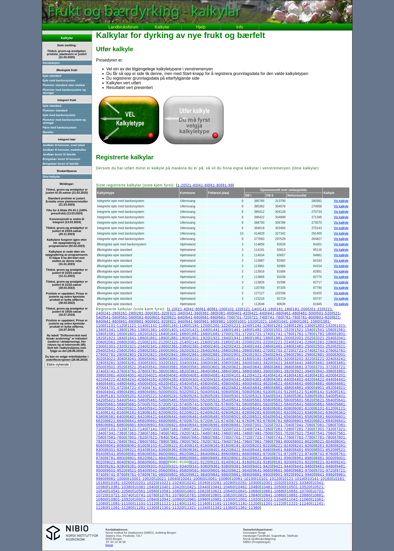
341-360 (193, 313)
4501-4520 (158, 383)
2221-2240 (283, 342)
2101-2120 (158, 342)
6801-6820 (304, 421)
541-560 (111, 317)
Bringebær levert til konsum (61, 159)
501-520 (324, 313)
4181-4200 (325, 375)
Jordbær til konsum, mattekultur (64, 149)
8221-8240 (283, 445)
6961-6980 (220, 425)
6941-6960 (200, 425)
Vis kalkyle (341, 201)
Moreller (48, 132)
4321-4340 (220, 379)
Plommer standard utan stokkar (64, 85)
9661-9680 (283, 470)
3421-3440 (283, 363)
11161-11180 (222, 503)
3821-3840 (200, 371)
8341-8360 (158, 450)
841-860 (111, 321)
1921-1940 (220, 338)
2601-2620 (179, 350)
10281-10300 (248, 483)
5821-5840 (283, 404)
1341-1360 (116, 330)
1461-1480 (241, 330)
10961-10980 (197, 499)
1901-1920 (200, 338)
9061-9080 (158, 462)
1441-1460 (220, 330)
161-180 (283, 309)
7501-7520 (283, 433)
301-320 (160, 313)
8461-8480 (283, 450)
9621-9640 (241, 470)
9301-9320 (158, 466)
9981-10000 (117, 479)
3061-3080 (158, 359)
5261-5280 (200, 396)
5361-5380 (304, 396)
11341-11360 (222, 507)
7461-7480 (241, 433)
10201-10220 (146, 483)
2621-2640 (200, 350)
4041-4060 (179, 375)
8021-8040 (325, 441)
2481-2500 (304, 346)
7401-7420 (179, 433)
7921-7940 (220, 441)
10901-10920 (121, 499)
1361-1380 (137, 330)
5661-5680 (116, 404)
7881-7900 (179, 441)
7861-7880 (158, 441)
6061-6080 (283, 408)
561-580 (127, 317)
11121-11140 (171, 503)
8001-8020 (304, 441)
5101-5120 (283, 392)
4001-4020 (137, 375)
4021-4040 (158, 375)
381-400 (226, 313)
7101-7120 (116, 429)
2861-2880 (200, 354)
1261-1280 (283, 325)
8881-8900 (220, 458)
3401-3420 (262, 363)
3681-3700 (304, 367)
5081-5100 (262, 392)
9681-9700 (304, 470)
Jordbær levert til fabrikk (59, 154)
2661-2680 (241, 350)
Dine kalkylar (51, 176)
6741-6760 (241, 421)
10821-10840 (248, 495)
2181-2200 (241, 342)
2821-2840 (158, 354)
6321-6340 (304, 412)
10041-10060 (192, 479)
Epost (109, 545)
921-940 (176, 321)
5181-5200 (116, 396)
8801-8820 (137, 458)
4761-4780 (179, 388)
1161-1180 (179, 325)
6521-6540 (262, 416)
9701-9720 (325, 470)
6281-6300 (262, 412)
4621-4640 (283, 383)
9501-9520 (116, 470)
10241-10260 (197, 483)
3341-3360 (200, 363)
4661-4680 (325, 383)
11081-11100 (121, 503)
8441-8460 (262, 450)
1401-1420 (179, 330)
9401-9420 (262, 466)
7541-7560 (325, 433)
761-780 (291, 317)
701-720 (242, 317)
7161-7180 (179, 429)
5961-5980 (179, 408)
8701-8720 (283, 454)
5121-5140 (304, 392)
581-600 (144, 317)
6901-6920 (158, 425)
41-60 (204, 185)
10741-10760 (146, 495)
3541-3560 (158, 367)
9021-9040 (116, 462)
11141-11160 (197, 503)
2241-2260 (304, 342)
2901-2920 (241, 354)
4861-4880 (283, 388)
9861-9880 (241, 474)
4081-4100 (220, 375)
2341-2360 (158, 346)
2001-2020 (304, 338)
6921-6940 (179, 425)
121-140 (251, 309)
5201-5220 (137, 396)
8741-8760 (325, 454)
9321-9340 (179, 466)
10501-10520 (299, 487)
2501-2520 (325, 346)
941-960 (193, 321)
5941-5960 (158, 408)
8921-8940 (262, 458)
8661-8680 (241, 454)
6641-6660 (137, 421)
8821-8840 (158, 458)
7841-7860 (137, 441)
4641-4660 (304, 383)
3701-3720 (325, 367)
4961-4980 (137, 392)
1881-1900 (179, 338)
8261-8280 (325, 445)
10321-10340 (299, 483)
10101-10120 (269, 479)
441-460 (275, 313)
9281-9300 (137, 466)
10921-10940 (146, 499)
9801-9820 (179, 474)
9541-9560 (158, 470)
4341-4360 (241, 379)
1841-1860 (137, 338)
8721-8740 (304, 454)
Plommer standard (55, 110)
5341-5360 (283, 396)
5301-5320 (241, 396)
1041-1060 (289, 321)
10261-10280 (222, 483)
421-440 (258, 313)
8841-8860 (179, 458)
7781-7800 (325, 437)
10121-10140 (294, 479)
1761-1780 (304, 334)
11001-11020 (248, 499)
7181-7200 (200, 429)
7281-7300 (304, 429)
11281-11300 (146, 507)
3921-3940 (304, 371)
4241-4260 (137, 379)
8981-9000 (325, 458)
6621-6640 (116, 421)
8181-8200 (241, 445)
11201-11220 (273, 503)
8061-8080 (116, 445)
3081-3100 (179, 359)
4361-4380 (262, 379)
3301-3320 (158, 363)
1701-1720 (241, 334)
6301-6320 (283, 412)
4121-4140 (262, 375)
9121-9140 (220, 462)
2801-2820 (137, 354)
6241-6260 (220, 412)
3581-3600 (200, 367)
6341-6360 (325, 412)
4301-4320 (200, 379)
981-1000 (227, 321)
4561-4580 (220, 383)
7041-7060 (304, 425)
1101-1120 (116, 325)
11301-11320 (171, 507)
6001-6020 (220, 408)
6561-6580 (304, 416)
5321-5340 (262, 396)
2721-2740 (304, 350)
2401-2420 (220, 346)
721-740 (258, 317)
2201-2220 (262, 342)
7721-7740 (262, 437)
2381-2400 (200, 346)
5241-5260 (179, 396)
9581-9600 (200, 470)
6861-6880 (116, 425)
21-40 (192, 185)
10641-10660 (248, 491)
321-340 (176, 313)
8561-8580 (137, 454)
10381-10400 (146, 487)
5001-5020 (179, 392)
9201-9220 (304, 462)
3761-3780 (137, 371)
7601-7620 (137, 437)
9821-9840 (200, 474)
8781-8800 (116, 458)
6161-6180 (137, 412)
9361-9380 (220, 466)
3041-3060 (137, 359)
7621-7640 (158, 437)
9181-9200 (283, 462)
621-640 (176, 317)
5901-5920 (116, 408)
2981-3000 (325, 354)
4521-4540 (179, 383)
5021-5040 (200, 392)
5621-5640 (325, 400)
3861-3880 (241, 371)
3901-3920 (283, 371)
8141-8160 (200, 445)
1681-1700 (220, 334)
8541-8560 (116, 454)
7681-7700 (220, 437)
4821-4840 (241, 388)
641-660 (193, 317)
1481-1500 (262, 330)
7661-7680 (200, 437)
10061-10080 (218, 479)
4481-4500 (137, 383)
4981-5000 (158, 392)
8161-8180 (220, 445)
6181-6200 (158, 412)
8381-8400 (200, 450)
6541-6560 (283, 416)
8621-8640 (200, 454)
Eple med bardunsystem (59, 80)
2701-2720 (283, 350)
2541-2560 (116, 350)
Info (239, 27)
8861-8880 (200, 458)
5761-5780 (220, 404)
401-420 (242, 313)
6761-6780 (262, 421)
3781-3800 (158, 371)
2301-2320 (116, 346)
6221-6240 (200, 412)
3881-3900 (262, 371)
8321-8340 (137, 450)
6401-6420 (137, 416)
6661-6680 (158, 421)
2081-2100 (137, 342)
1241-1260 (262, 325)
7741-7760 (283, 437)
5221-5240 (158, 396)
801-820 (324, 317)
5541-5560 (241, 400)
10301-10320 (273, 483)
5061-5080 (241, 392)
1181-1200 (200, 325)
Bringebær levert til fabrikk (61, 163)
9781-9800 (158, 474)
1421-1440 (200, 330)
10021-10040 (167, 479)
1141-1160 (158, 325)
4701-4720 (116, 388)
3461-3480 (325, 363)
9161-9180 (262, 462)
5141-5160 (325, 392)
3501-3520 (116, 367)
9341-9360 (200, 466)
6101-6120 (325, 408)
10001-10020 (141, 479)
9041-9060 (137, 462)
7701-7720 (241, 437)
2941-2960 (283, 354)
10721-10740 (121, 495)
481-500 (307, 313)
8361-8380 (179, 450)
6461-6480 (200, 416)
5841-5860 (304, 404)
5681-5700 (137, 404)
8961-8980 (304, 458)
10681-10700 (299, 491)
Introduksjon (51, 62)
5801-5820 (262, 404)
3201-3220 (304, 359)
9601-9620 (220, 470)
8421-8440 (241, 450)
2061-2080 (116, 342)
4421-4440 (325, 379)
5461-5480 (158, 400)
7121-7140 (137, 429)
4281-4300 (179, 379)
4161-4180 (304, 375)
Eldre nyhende (58, 364)
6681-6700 (179, 421)
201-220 (316, 309)
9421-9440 (283, 466)
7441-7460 (220, 433)
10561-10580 (146, 491)
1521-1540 (304, 330)
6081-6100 (304, 408)
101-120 (234, 309)
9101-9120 (200, 462)
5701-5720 (158, 404)
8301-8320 (116, 450)
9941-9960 (325, 474)
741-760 (275, 317)
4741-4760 (158, 388)
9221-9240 (325, 462)
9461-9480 (325, 466)
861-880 (127, 321)
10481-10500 (273, 487)
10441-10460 (222, 487)
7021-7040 (283, 425)
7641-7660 (179, 437)
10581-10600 (171, 491)
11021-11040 (273, 499)
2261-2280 (325, 342)
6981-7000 (241, 425)
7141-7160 (158, 429)
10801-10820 (222, 495)
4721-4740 (137, 388)
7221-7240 (241, 429)
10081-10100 (243, 479)
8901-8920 (241, 458)
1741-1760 (283, 334)
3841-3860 (220, 371)
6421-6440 (158, 416)
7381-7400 (158, 433)
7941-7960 (241, 441)
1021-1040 (268, 321)
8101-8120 (158, 445)
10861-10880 (299, 495)
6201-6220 (179, 412)
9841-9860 (220, 474)
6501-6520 (241, 416)
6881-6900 (137, 425)
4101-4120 (241, 375)
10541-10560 (121, 491)
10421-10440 (197, 487)
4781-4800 (200, 388)
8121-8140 (179, 445)
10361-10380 (121, 487)
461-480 (291, 313)
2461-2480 (283, 346)
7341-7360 (116, 433)
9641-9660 (262, 470)
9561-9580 (179, 470)
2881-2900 (220, 354)
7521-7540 (304, 433)
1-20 (181, 185)
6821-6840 (325, 421)
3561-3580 (179, 367)
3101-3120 (200, 359)
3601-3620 (220, 367)
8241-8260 (304, 445)
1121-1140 (137, 325)
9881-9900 (262, 474)
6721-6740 (220, 421)
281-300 (144, 313)
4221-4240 (116, 379)
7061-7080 (325, 425)
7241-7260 (262, 429)
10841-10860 (273, 495)
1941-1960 (241, 338)
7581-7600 (116, 437)
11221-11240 (299, 503)
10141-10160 (319, 479)
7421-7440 (200, 433)
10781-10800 (197, 495)
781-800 (307, 317)
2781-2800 (116, 354)
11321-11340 (197, 507)
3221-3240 (325, 359)
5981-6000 (200, 408)
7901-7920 (200, 441)
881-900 (144, 321)
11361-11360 (248, 507)
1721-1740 (262, 334)
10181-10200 (121, 483)
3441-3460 (304, 363)
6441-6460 (179, 416)
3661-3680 (283, 367)
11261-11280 (121, 507)
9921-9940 (304, 474)
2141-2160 (200, 342)
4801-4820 (220, 388)
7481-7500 (262, 433)
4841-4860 (262, 388)
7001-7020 (262, 425)
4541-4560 (200, 383)
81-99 (227, 185)
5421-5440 (116, 400)
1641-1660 (179, 334)
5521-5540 (220, 400)
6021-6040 (241, 408)
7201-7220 (220, 429)
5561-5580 (262, 400)
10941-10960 (171, 499)
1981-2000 (283, 338)
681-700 (226, 317)
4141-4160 (283, 375)
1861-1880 (158, 338)
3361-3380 (220, 363)
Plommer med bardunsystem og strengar (64, 91)
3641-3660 (262, 367)
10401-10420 (171, 487)
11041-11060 (299, 499)
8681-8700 (262, 454)
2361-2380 (179, 346)
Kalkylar (162, 27)
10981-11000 (222, 499)
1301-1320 (325, 325)
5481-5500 (179, 400)
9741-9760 (116, 474)
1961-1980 (262, 338)
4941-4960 (116, 392)
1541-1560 (325, 330)
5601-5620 (304, 400)
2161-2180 (220, 342)
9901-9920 (283, 474)
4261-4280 (158, 379)
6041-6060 (262, 408)
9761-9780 (137, 474)
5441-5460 (137, 400)
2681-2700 (262, 350)
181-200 (300, 309)
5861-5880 (325, 404)
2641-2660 (220, 350)
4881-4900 (304, 388)
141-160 (267, 309)
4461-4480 (116, 383)
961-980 (209, 321)
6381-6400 (116, 416)
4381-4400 (283, 379)
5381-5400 (325, 396)
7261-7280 (283, 429)
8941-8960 (283, 458)
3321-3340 (179, 363)
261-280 (127, 313)
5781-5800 (241, 404)
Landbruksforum (123, 27)
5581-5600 (283, 400)
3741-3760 (116, 371)
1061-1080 (310, 321)
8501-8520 (325, 450)
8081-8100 (137, 445)
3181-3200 (283, 359)
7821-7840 (116, 441)
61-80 (216, 185)
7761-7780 (304, 437)
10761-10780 (171, 495)
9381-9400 (241, 466)
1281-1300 (304, 325)
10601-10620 (197, 491)
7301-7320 (325, 429)
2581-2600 (158, 350)
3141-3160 (241, 359)
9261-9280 (116, 466)
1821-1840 (116, 338)
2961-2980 (304, 354)
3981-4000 (116, 375)
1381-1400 (158, 330)
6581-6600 (325, 416)
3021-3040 (116, 359)
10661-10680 (273, 491)
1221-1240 (241, 325)
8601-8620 (179, 454)
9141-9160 (241, 462)
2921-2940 (262, 354)
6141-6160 (116, 412)
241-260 (111, 313)
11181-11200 (248, 503)
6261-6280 (241, 412)
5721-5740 (179, 404)
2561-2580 (137, 350)
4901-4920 (325, 388)
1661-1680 (200, 334)
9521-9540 (137, 470)
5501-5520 (200, 400)
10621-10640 (222, 491)
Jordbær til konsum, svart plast (64, 145)
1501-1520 (283, 330)
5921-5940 (137, 408)
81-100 (219, 309)
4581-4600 (241, 383)
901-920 (160, 321)
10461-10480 (248, 487)
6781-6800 (283, 421)
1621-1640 (158, 334)
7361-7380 (137, 433)
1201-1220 (220, 325)
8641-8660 (220, 454)
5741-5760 (200, 404)
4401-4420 (304, 379)
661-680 (209, 317)
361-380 (209, 313)
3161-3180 (262, 359)
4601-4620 (262, 383)
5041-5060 (220, 392)
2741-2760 (325, 350)
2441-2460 (262, 346)
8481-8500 (304, 450)
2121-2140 (179, 342)
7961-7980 (262, 441)
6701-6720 (200, 421)
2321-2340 (137, 346)
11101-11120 (146, 503)
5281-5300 (220, 396)
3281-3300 (137, 363)
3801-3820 (179, 371)
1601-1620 (137, 334)
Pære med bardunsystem (59, 127)
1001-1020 (247, 321)
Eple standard (52, 75)
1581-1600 (116, 334)
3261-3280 (116, 363)
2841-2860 (179, 354)
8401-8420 (220, 450)
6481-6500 (220, 416)
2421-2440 (241, 346)
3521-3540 (137, 367)
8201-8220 (262, 445)
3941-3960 (325, 371)
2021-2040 (325, 338)
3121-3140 (220, 359)
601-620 (160, 317)
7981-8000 (283, 441)
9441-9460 (304, 466)
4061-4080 (200, 375)
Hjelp (200, 27)
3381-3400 (241, 363)
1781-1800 (325, 334)
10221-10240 (171, 483)
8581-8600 (158, 454)
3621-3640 (241, 367)
